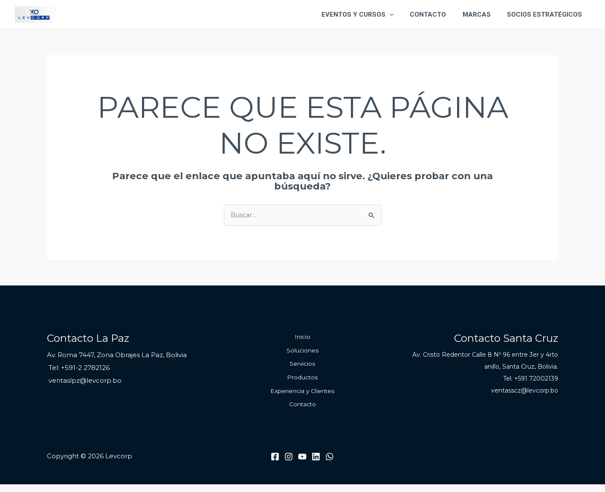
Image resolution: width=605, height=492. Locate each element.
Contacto (437, 14)
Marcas (482, 14)
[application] (402, 14)
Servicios (302, 367)
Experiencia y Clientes (302, 397)
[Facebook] (275, 464)
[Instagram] (288, 464)
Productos (302, 382)
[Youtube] (302, 464)
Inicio (302, 338)
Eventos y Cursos (370, 14)
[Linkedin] (316, 464)
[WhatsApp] (329, 464)
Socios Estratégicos (546, 14)
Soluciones (302, 353)
